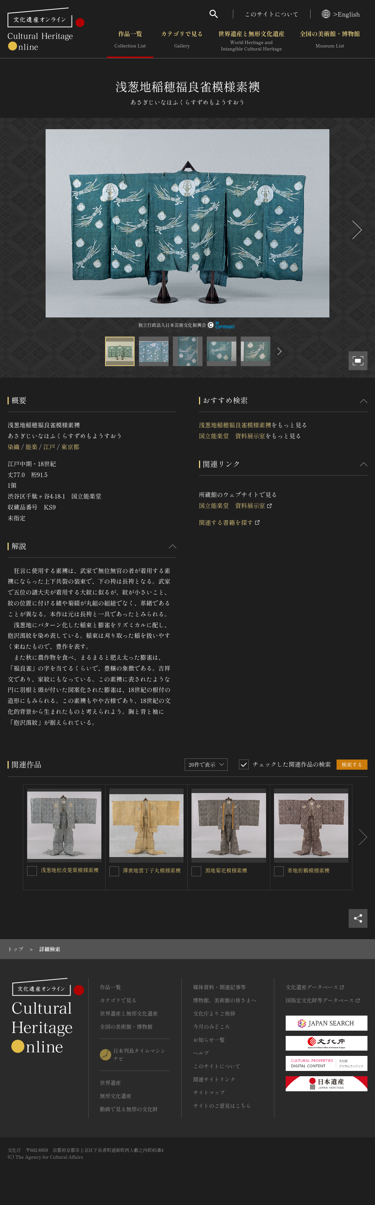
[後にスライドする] (356, 230)
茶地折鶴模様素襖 (309, 870)
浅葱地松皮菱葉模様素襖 (70, 870)
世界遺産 (110, 1082)
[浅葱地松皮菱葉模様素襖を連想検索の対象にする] (32, 871)
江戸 (49, 446)
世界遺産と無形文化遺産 (251, 41)
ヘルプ (201, 1053)
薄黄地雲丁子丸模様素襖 (152, 870)
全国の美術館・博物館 (330, 41)
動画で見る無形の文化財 (129, 1109)
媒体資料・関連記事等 (219, 987)
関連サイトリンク (214, 1079)
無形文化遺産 (116, 1096)
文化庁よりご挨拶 (214, 1013)
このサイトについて (272, 13)
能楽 (31, 446)
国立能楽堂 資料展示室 (232, 435)
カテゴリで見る (182, 41)
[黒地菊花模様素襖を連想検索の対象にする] (196, 871)
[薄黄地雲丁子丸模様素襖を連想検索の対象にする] (114, 871)
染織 (14, 446)
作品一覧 (130, 41)
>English (341, 13)
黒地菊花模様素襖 (226, 870)
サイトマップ (209, 1092)
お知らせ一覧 (209, 1039)
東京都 (70, 446)
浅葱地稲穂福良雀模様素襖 (235, 424)
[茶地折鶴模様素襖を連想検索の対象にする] (279, 871)
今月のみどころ (211, 1026)
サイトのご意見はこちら (222, 1105)
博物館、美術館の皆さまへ (224, 1000)
